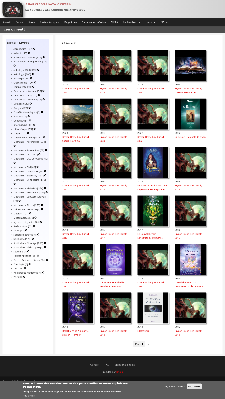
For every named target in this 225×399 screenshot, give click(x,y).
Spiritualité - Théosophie (28, 250)
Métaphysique (23, 220)
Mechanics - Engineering (29, 182)
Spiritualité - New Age (28, 245)
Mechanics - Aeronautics (29, 144)
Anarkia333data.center (48, 4)
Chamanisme (23, 85)
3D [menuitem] (166, 25)
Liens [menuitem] (151, 25)
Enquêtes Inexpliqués (27, 115)
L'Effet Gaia (143, 333)
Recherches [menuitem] (133, 25)
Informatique (23, 127)
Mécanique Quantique (27, 212)
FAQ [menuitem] (107, 368)
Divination (21, 106)
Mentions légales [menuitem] (125, 368)
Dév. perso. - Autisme (27, 93)
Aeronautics (23, 51)
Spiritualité (22, 241)
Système (20, 254)
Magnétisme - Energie (28, 140)
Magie (20, 136)
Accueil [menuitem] (6, 25)
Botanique (21, 81)
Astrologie (22, 77)
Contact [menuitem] (94, 368)
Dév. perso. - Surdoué (27, 102)
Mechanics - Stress (27, 207)
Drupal (119, 375)
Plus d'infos (28, 395)
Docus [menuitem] (19, 25)
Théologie (20, 267)
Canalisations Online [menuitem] (94, 25)
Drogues (20, 110)
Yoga (18, 279)
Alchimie (20, 55)
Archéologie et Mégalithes (30, 64)
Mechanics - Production (29, 195)
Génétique (21, 123)
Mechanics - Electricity (28, 178)
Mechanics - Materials (28, 191)
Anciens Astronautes (27, 60)
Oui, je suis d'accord (174, 386)
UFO (18, 271)
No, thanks (194, 386)
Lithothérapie (23, 131)
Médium (21, 216)
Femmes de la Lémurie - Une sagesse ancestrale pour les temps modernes (152, 192)
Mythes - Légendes (26, 224)
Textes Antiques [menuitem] (49, 25)
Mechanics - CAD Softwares (30, 161)
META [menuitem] (114, 25)
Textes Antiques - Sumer (29, 262)
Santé (19, 233)
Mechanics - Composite (28, 174)
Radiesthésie (23, 229)
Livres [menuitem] (31, 25)
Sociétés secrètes (25, 237)
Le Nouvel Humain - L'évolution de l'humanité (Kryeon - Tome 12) (150, 240)
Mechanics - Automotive (29, 153)
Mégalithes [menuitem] (70, 25)
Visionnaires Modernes (27, 275)
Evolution (20, 119)
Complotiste (22, 89)
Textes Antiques (25, 258)
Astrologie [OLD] (25, 72)
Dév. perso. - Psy (25, 98)
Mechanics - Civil (24, 169)
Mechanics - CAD (25, 157)
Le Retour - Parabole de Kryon (190, 139)
